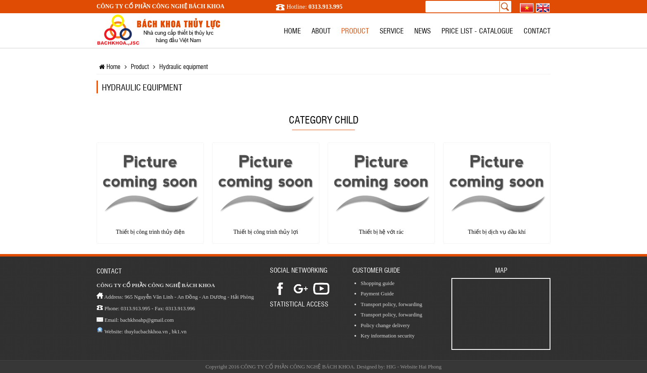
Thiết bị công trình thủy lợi (265, 232)
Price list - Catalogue (477, 30)
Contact (537, 30)
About (321, 30)
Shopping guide (377, 283)
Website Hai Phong (421, 366)
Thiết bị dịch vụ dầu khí (497, 232)
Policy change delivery (385, 325)
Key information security (388, 336)
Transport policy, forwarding (391, 304)
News (422, 30)
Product (355, 30)
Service (392, 30)
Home (292, 30)
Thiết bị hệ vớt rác (381, 232)
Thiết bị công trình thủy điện (150, 232)
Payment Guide (377, 293)
